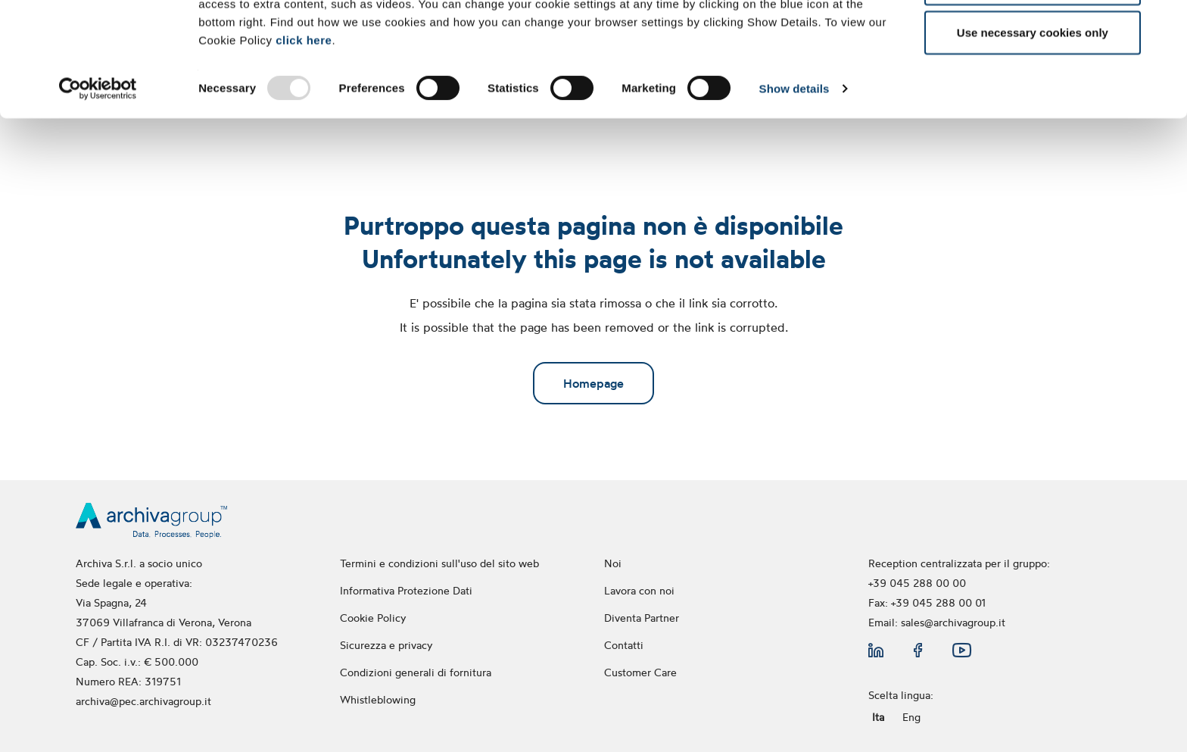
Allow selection (1032, 89)
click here (304, 145)
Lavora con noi (639, 590)
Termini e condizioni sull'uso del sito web (439, 563)
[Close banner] (1163, 23)
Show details (794, 195)
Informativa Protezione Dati (406, 590)
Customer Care (640, 672)
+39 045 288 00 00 (917, 582)
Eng (911, 716)
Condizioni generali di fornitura (415, 672)
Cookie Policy (373, 617)
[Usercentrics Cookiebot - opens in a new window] (98, 195)
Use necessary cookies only (1032, 139)
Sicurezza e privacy (386, 644)
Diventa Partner (641, 617)
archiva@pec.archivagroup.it (143, 700)
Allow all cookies (1032, 39)
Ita (878, 716)
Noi (613, 563)
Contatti (623, 644)
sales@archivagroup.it (953, 622)
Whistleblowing (379, 699)
